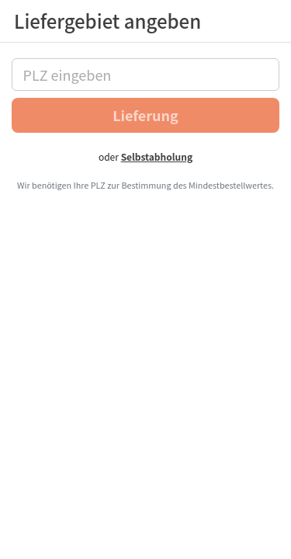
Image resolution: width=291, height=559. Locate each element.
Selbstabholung (156, 156)
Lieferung (145, 115)
